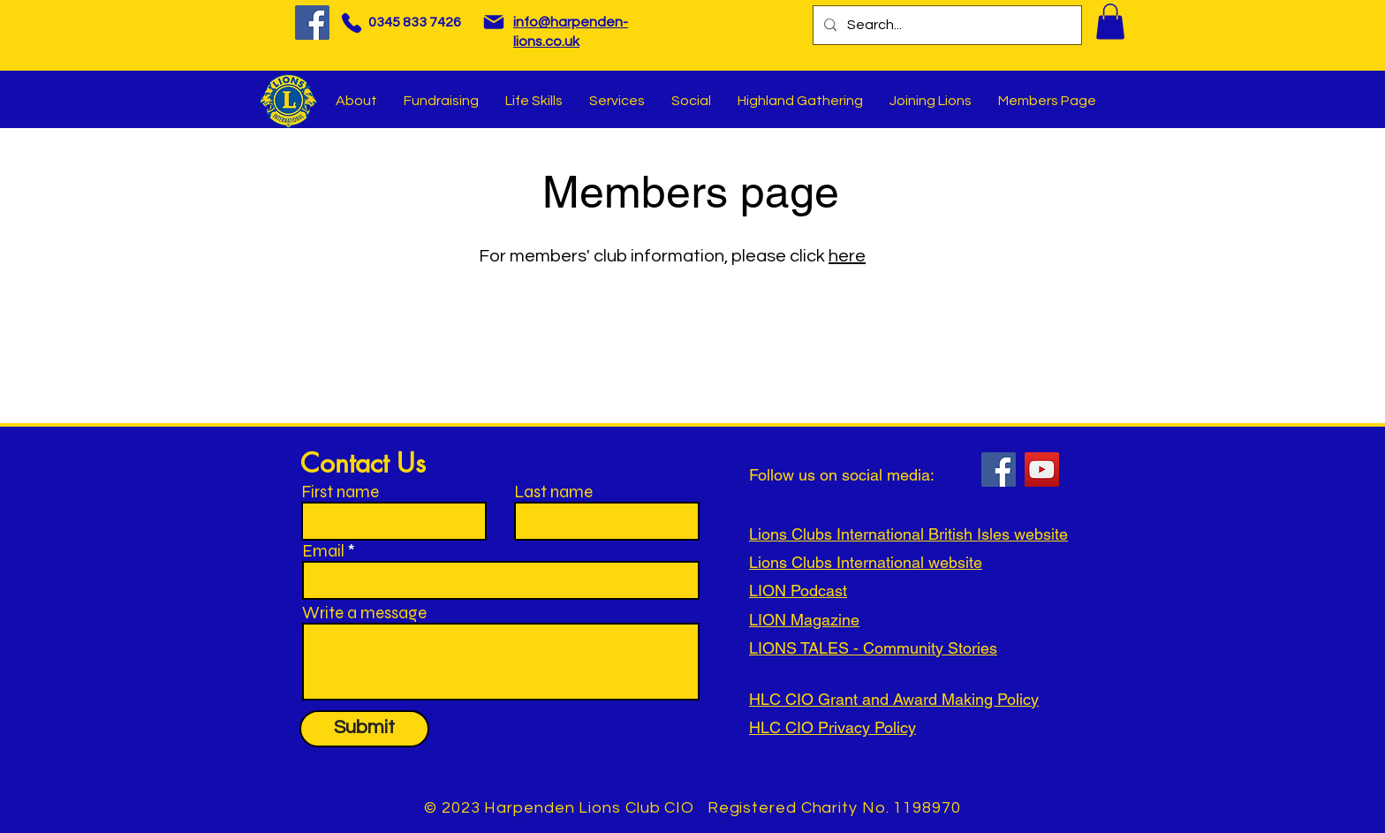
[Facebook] (312, 22)
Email (323, 550)
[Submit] (364, 728)
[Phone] (351, 22)
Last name (553, 491)
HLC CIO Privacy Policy (832, 727)
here (847, 256)
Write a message (364, 612)
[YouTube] (1042, 469)
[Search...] (945, 25)
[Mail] (493, 22)
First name (340, 491)
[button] (1110, 22)
